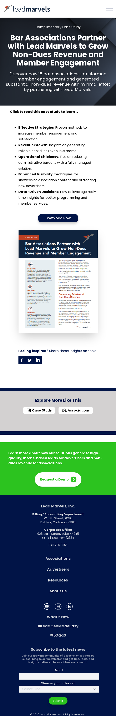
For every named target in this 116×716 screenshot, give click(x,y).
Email (59, 670)
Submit (58, 701)
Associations (58, 558)
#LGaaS (58, 635)
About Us (58, 591)
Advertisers (58, 569)
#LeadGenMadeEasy (58, 626)
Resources (58, 580)
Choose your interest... (59, 683)
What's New (58, 616)
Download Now (58, 218)
